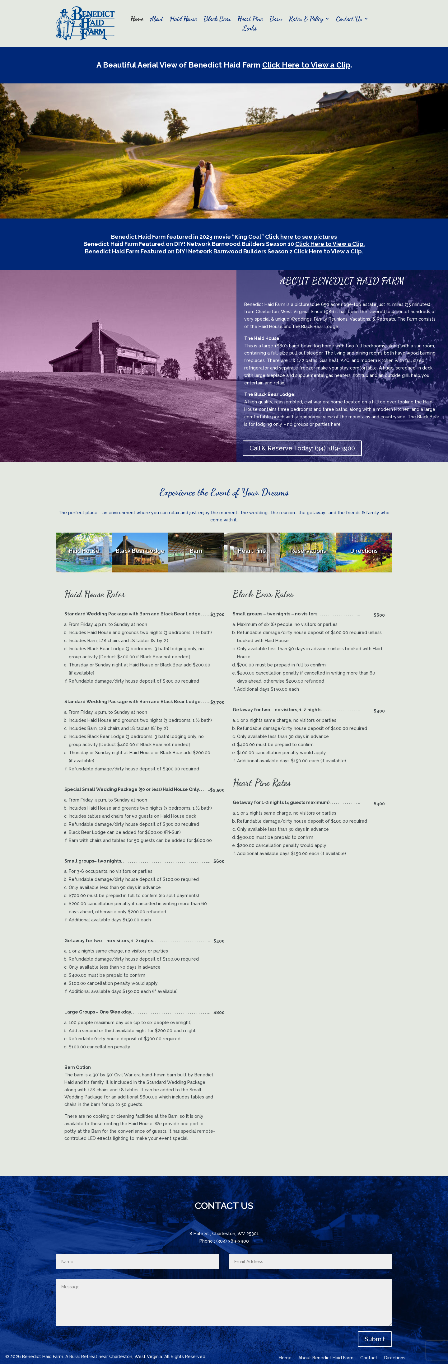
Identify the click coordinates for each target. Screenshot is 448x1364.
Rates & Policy (306, 19)
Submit (375, 1339)
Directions (394, 1358)
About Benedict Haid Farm (325, 1358)
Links (249, 29)
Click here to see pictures (301, 236)
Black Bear (217, 19)
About (156, 19)
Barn (275, 19)
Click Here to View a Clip (306, 64)
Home (136, 19)
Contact (368, 1358)
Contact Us (349, 19)
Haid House (183, 19)
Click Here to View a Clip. (330, 244)
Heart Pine (250, 19)
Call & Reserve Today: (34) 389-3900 (302, 448)
